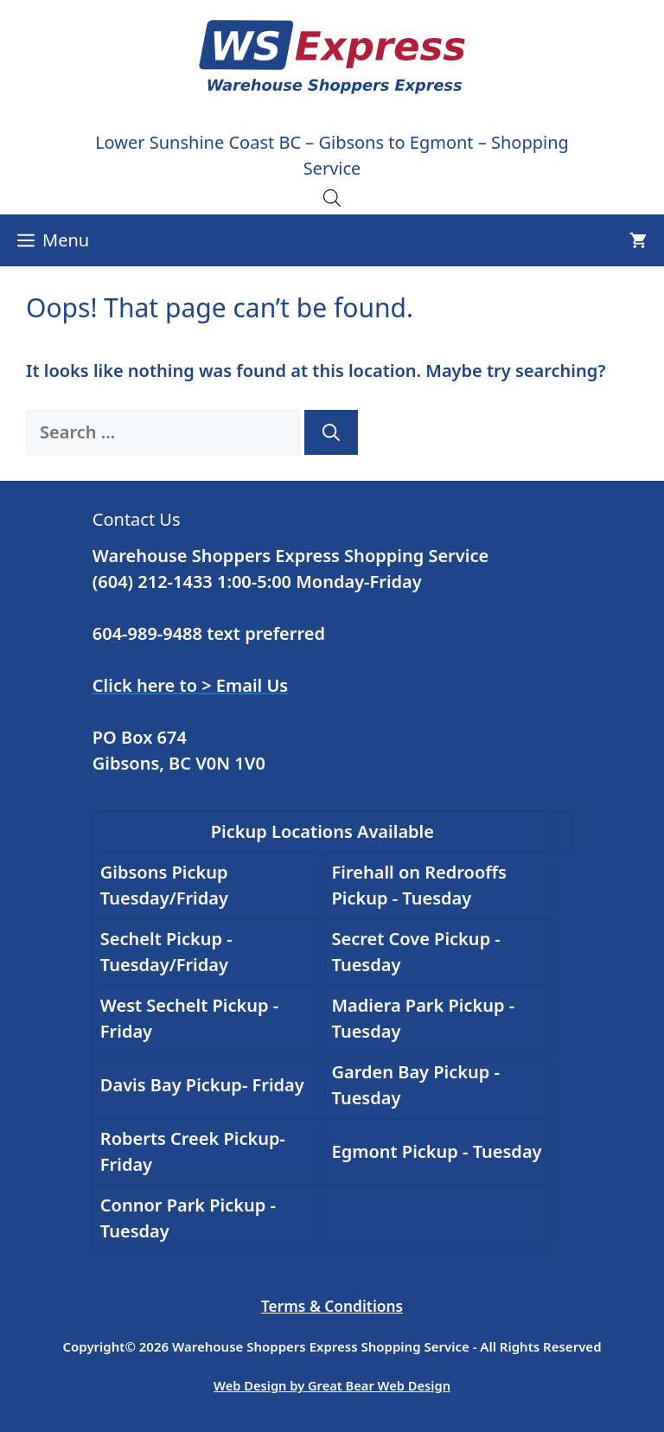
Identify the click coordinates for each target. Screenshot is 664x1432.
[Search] (331, 432)
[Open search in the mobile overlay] (332, 197)
